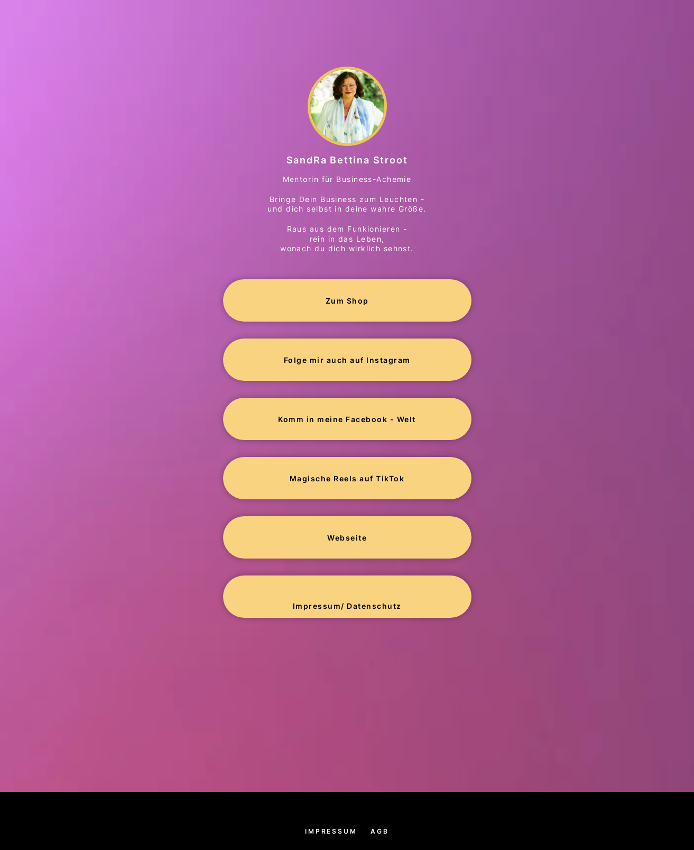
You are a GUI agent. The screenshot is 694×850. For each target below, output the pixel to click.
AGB (379, 831)
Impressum (331, 831)
